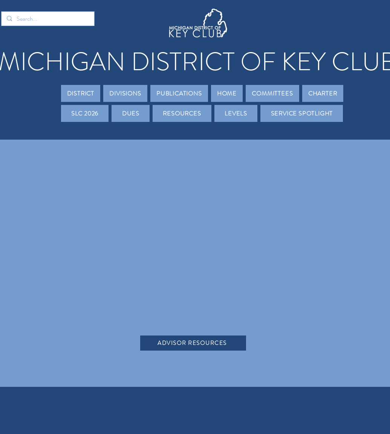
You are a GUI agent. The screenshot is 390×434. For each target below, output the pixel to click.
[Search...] (47, 19)
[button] (81, 93)
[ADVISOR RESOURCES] (193, 343)
